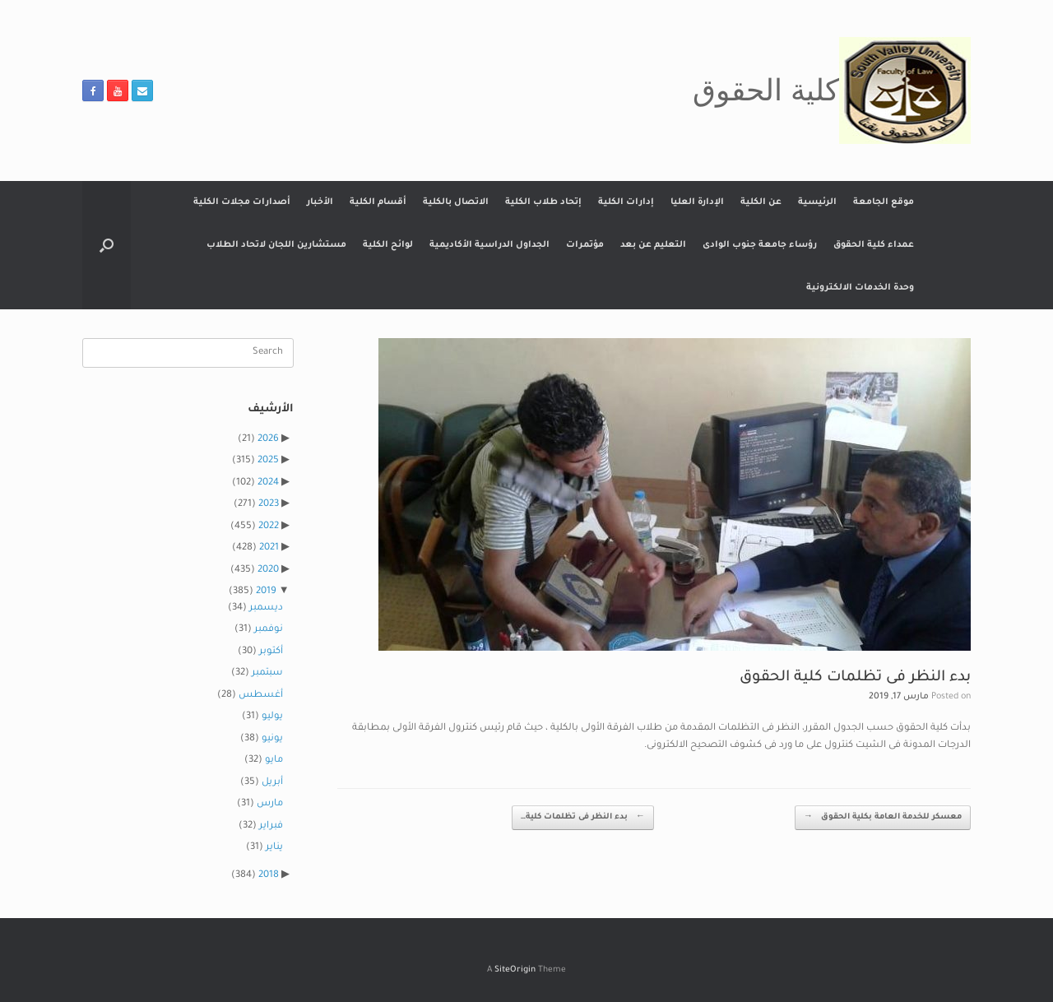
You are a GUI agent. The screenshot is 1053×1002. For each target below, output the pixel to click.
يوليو (272, 717)
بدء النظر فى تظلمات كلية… (583, 818)
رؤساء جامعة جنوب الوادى (760, 245)
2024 (268, 483)
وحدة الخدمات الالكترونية (860, 288)
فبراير (271, 826)
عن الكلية (761, 202)
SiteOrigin (515, 970)
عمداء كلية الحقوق (873, 245)
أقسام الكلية (378, 202)
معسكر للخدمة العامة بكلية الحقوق (883, 818)
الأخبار (320, 202)
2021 (269, 548)
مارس (270, 804)
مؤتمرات (585, 245)
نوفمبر (268, 629)
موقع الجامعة (883, 202)
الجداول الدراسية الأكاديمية (489, 245)
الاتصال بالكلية (456, 202)
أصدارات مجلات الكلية (241, 202)
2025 (268, 461)
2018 (268, 875)
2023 (268, 504)
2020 (268, 570)
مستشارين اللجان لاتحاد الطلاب (276, 245)
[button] (106, 245)
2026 (268, 439)
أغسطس (261, 695)
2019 (266, 592)
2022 (268, 527)
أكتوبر (271, 652)
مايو (274, 760)
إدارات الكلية (626, 202)
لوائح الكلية (388, 245)
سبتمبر (267, 673)
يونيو (272, 739)
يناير (274, 847)
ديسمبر (266, 608)
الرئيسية (817, 202)
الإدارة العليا (697, 202)
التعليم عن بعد (653, 245)
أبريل (272, 782)
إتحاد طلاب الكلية (543, 202)
